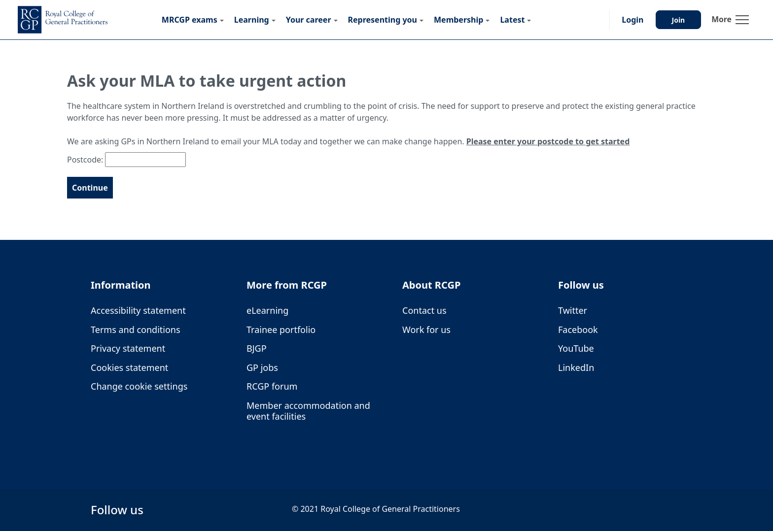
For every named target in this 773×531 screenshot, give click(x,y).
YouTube (576, 348)
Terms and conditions (135, 329)
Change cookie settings (139, 386)
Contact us (424, 310)
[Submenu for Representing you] (421, 20)
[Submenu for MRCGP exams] (221, 20)
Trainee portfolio (281, 329)
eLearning (267, 310)
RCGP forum (271, 386)
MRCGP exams (189, 19)
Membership (458, 19)
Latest (512, 19)
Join (678, 20)
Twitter (572, 310)
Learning (251, 19)
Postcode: (85, 159)
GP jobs (262, 367)
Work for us (426, 329)
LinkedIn (576, 367)
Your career (308, 19)
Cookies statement (129, 367)
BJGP (256, 348)
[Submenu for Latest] (529, 20)
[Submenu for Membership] (487, 20)
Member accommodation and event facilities (308, 411)
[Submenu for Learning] (273, 20)
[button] (592, 20)
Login (632, 19)
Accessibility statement (138, 310)
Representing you (382, 19)
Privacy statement (128, 348)
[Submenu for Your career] (335, 20)
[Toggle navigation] (730, 20)
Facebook (578, 329)
